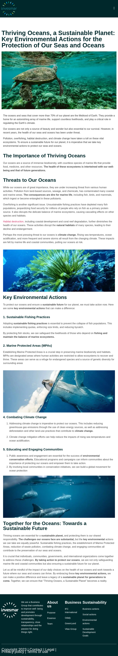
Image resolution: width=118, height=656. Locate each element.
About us (52, 604)
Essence (51, 618)
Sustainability (94, 602)
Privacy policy (13, 652)
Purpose (51, 612)
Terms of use (37, 652)
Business (73, 602)
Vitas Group (71, 629)
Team (50, 623)
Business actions (91, 609)
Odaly (68, 618)
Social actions (89, 614)
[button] (114, 8)
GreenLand (70, 623)
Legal (49, 649)
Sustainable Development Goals (89, 632)
